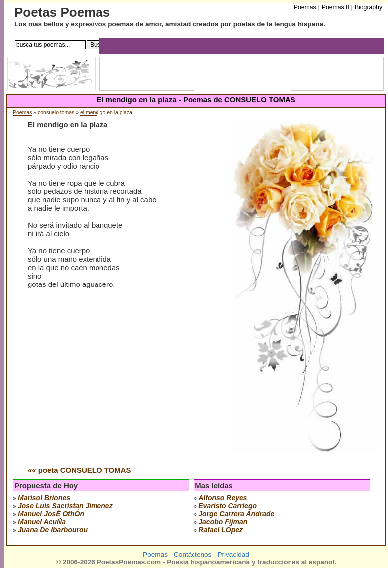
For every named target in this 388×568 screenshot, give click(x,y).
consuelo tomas (56, 112)
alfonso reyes (222, 498)
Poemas (22, 112)
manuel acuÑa (42, 522)
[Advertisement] (111, 382)
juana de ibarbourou (53, 530)
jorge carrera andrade (236, 514)
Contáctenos (192, 554)
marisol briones (44, 498)
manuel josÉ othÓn (51, 514)
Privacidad (233, 554)
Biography (368, 7)
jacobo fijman (222, 522)
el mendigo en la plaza (106, 112)
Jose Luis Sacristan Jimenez (65, 506)
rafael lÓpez (220, 530)
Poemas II (335, 7)
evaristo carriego (227, 506)
